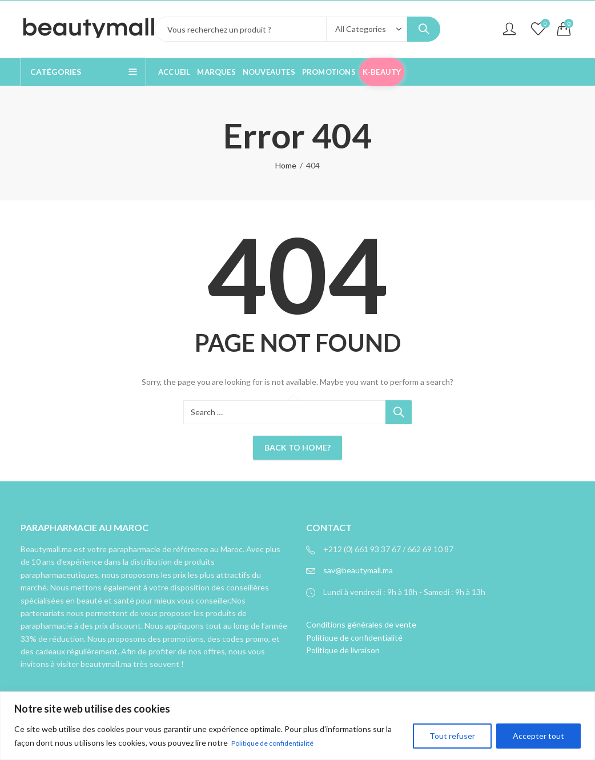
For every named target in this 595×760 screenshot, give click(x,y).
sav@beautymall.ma (358, 570)
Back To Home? (297, 447)
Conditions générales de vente (361, 624)
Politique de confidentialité (279, 743)
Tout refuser (452, 736)
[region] (297, 726)
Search (423, 29)
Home (285, 165)
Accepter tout (538, 736)
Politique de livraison (343, 650)
